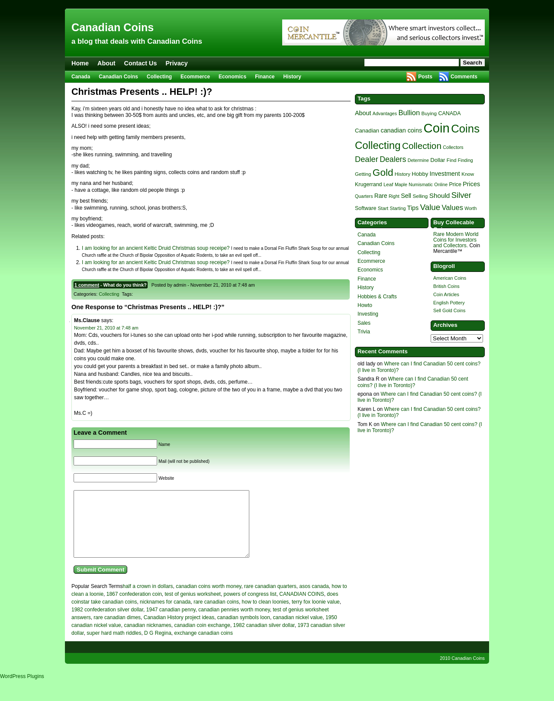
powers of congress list (250, 607)
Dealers (393, 159)
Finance (264, 77)
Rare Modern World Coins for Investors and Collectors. (455, 240)
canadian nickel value (298, 630)
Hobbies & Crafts (377, 297)
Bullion (409, 113)
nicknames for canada (165, 615)
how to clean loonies (265, 615)
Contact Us (140, 63)
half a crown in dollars (148, 599)
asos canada (314, 599)
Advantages (385, 113)
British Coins (446, 286)
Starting (398, 208)
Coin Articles (446, 294)
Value (430, 207)
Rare (380, 196)
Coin (437, 128)
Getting (363, 174)
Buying (429, 113)
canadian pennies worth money (234, 623)
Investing (368, 314)
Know (467, 174)
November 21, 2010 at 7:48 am (106, 327)
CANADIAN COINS (301, 607)
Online (441, 184)
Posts (425, 77)
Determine (418, 160)
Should (439, 195)
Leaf (388, 184)
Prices (471, 184)
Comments (464, 77)
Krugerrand (368, 184)
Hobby (420, 174)
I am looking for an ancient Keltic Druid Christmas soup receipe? (156, 248)
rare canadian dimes (117, 630)
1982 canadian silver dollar (264, 638)
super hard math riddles (114, 646)
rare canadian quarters (270, 599)
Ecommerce (195, 77)
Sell (406, 195)
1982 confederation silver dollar (107, 623)
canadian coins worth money (208, 599)
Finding (465, 160)
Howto (365, 305)
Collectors (453, 147)
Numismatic (421, 184)
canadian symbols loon (243, 630)
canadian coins (401, 130)
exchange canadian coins (203, 646)
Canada (80, 77)
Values (452, 208)
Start (383, 208)
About (106, 63)
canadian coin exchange (202, 638)
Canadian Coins (112, 27)
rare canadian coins (216, 615)
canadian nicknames (147, 638)
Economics (232, 77)
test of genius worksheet (193, 607)
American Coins (449, 278)
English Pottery (449, 302)
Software (365, 208)
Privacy (177, 63)
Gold (383, 172)
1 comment (86, 285)
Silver (461, 195)
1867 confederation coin (134, 607)
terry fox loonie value (316, 615)
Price (455, 184)
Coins (465, 129)
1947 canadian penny (171, 623)
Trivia (364, 332)
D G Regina (157, 646)
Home (80, 63)
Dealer (366, 159)
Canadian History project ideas (179, 630)
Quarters (364, 196)
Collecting (159, 77)
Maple (401, 184)
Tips (413, 207)
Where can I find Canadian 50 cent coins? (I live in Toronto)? (413, 382)
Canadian (367, 130)
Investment (445, 173)
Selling (420, 196)
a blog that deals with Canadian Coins (136, 41)
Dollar (437, 160)
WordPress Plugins (22, 689)
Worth (470, 208)
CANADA (449, 113)
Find (452, 160)
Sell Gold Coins (449, 310)
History (292, 77)
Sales (364, 323)
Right (394, 196)
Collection (421, 146)
